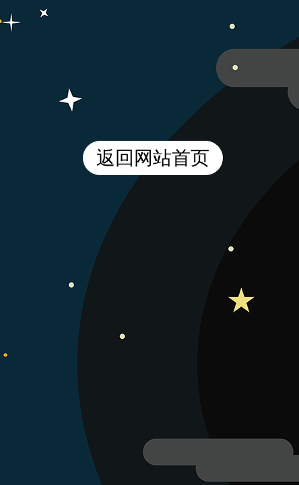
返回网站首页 (152, 158)
